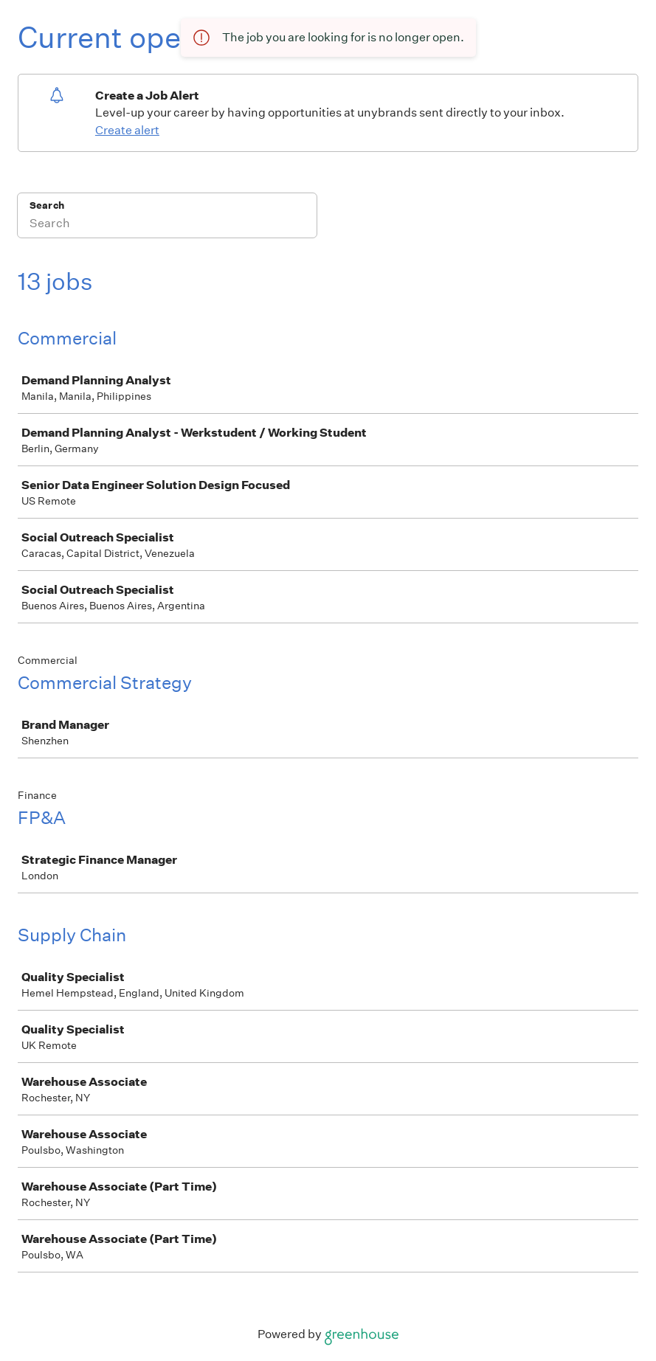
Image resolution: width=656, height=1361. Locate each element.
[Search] (167, 225)
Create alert (127, 130)
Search (47, 205)
